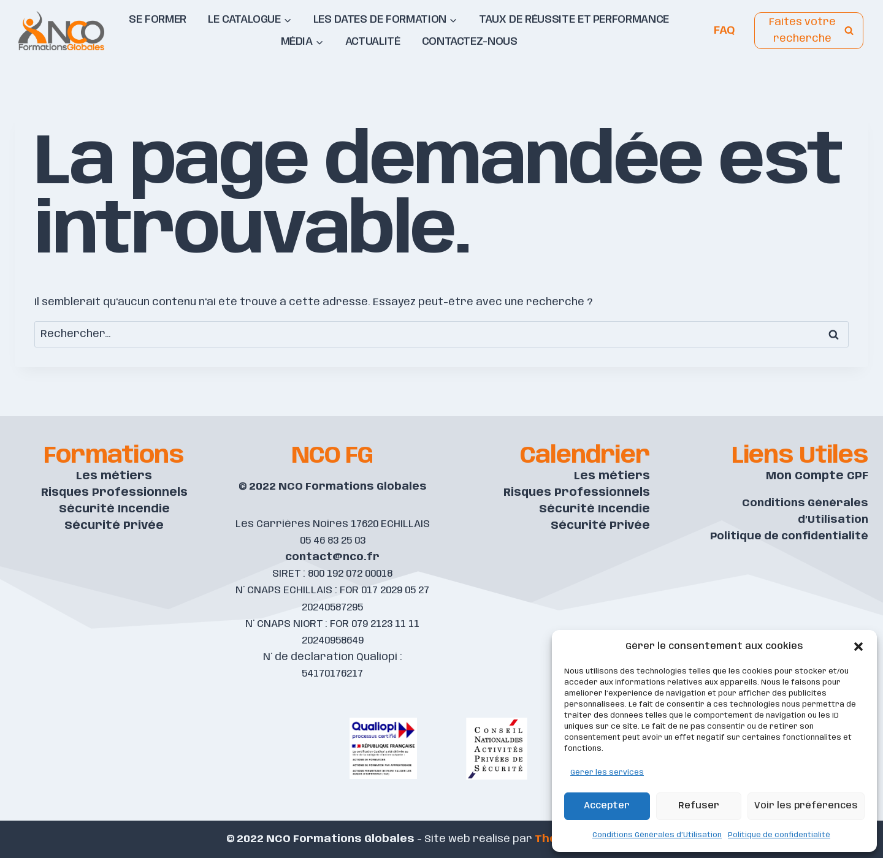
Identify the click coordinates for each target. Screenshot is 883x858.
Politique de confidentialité (779, 835)
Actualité (372, 41)
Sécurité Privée (114, 525)
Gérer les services (607, 772)
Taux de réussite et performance (574, 19)
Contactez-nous (470, 41)
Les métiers (114, 476)
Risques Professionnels (114, 492)
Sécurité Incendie (114, 509)
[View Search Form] (808, 30)
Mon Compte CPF (817, 476)
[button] (858, 646)
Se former (157, 19)
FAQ (724, 30)
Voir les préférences (806, 806)
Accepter (607, 806)
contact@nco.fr (332, 557)
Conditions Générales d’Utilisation (657, 835)
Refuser (698, 806)
